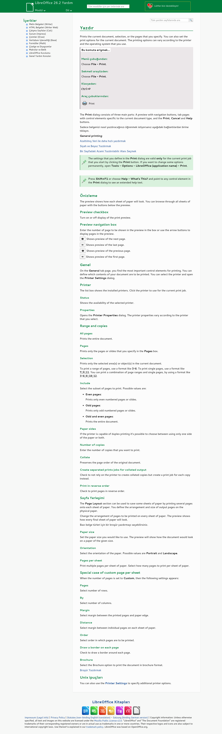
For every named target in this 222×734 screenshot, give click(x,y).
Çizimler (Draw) (37, 36)
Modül (39, 10)
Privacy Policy (58, 717)
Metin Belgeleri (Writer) (40, 24)
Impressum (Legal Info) (37, 717)
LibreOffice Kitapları (111, 701)
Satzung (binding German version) (130, 717)
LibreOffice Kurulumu (39, 52)
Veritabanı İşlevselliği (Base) (43, 40)
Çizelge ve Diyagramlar (40, 46)
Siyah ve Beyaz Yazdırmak (95, 146)
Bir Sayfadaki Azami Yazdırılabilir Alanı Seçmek (108, 151)
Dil (67, 10)
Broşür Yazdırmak (90, 670)
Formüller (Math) (37, 43)
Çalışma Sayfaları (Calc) (40, 30)
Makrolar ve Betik (37, 49)
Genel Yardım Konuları (40, 56)
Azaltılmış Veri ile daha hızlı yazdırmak (103, 141)
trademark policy (94, 726)
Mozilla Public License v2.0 (108, 720)
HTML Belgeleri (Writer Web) (43, 27)
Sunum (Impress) (37, 33)
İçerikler (30, 20)
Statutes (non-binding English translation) (88, 717)
